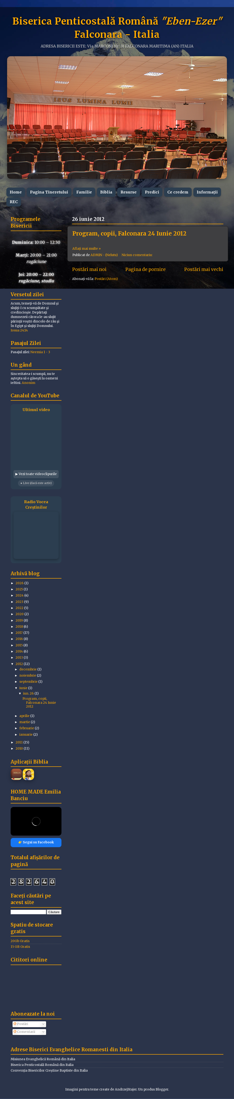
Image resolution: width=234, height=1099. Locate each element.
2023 (20, 602)
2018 (20, 627)
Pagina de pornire (145, 269)
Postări (20, 1024)
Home (16, 192)
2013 (20, 658)
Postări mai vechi (203, 269)
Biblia (106, 192)
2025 (20, 589)
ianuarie (26, 735)
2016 (20, 639)
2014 (20, 651)
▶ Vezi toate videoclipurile (36, 474)
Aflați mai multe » (86, 249)
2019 (20, 620)
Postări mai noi (89, 269)
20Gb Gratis (20, 941)
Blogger (162, 1089)
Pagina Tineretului (49, 192)
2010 (20, 749)
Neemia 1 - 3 (40, 352)
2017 (19, 633)
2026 (20, 583)
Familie (84, 192)
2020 (20, 614)
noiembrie (28, 676)
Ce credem (177, 192)
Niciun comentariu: (137, 255)
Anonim (28, 383)
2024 (20, 595)
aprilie (24, 716)
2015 (19, 645)
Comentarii (24, 1032)
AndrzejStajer (126, 1089)
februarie (27, 728)
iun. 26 (29, 693)
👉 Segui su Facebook (36, 842)
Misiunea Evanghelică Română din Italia (43, 1059)
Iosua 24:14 (19, 330)
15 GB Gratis (20, 947)
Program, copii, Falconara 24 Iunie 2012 (129, 233)
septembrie (28, 682)
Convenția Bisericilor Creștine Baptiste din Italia (49, 1071)
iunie (23, 688)
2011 (19, 742)
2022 (20, 608)
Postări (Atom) (106, 279)
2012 (20, 664)
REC (14, 201)
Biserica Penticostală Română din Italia (42, 1065)
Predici (152, 192)
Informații (207, 192)
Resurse (129, 192)
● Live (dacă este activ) (36, 483)
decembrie (28, 669)
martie (25, 722)
